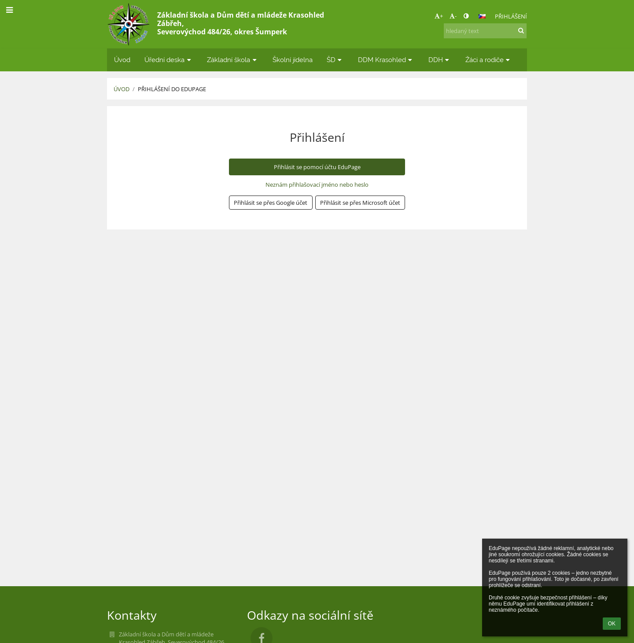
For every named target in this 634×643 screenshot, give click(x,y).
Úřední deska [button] (168, 59)
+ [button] (439, 16)
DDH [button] (439, 59)
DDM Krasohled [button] (386, 59)
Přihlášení (511, 16)
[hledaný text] (485, 31)
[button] (482, 16)
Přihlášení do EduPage (172, 89)
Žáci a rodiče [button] (488, 59)
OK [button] (612, 624)
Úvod (121, 89)
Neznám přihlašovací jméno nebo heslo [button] (317, 184)
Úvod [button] (122, 59)
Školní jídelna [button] (293, 59)
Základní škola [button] (232, 59)
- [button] (453, 16)
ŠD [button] (335, 59)
